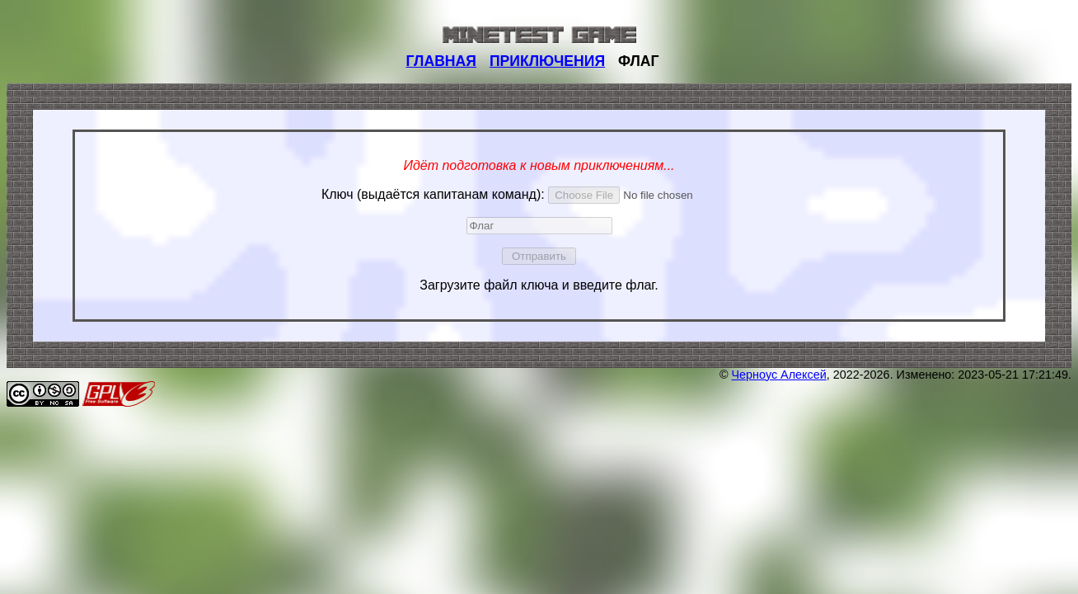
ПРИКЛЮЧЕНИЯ (547, 61)
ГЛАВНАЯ (441, 61)
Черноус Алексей (779, 374)
